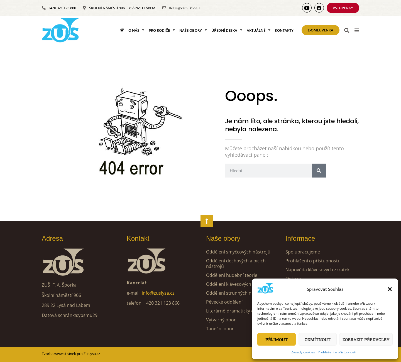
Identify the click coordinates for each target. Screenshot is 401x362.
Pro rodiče (162, 30)
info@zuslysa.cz (158, 293)
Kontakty (284, 30)
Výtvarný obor (221, 320)
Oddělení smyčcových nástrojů (238, 252)
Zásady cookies (303, 352)
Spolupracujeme (302, 252)
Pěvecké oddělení (224, 302)
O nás (136, 30)
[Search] (319, 171)
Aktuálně (258, 30)
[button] (390, 289)
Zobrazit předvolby (366, 339)
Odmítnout (318, 339)
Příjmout (276, 339)
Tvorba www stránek (59, 353)
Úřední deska (226, 30)
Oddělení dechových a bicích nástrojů (236, 263)
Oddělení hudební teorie (231, 275)
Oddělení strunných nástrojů (236, 293)
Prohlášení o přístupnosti (337, 352)
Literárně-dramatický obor (233, 311)
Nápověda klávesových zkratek (317, 270)
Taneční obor (220, 329)
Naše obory (193, 30)
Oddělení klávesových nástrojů (238, 284)
